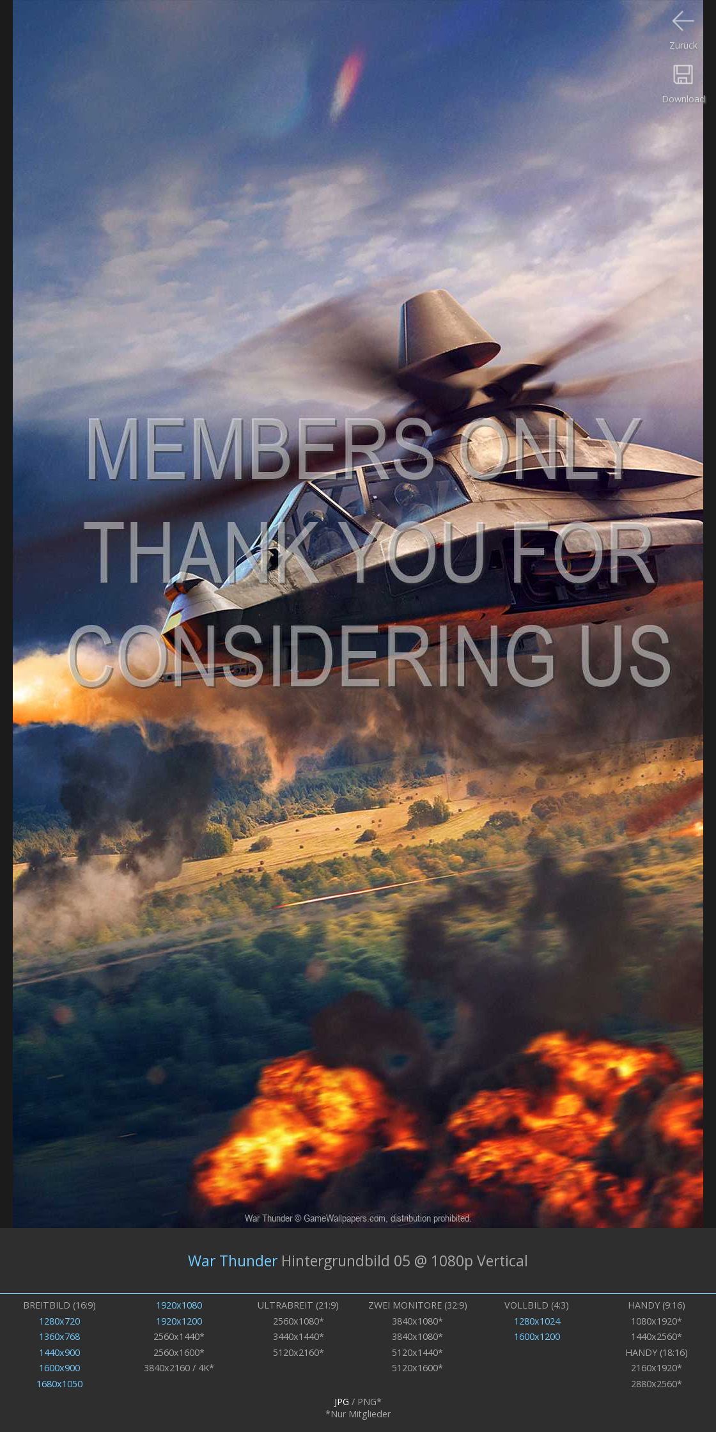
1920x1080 (179, 1305)
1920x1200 (179, 1321)
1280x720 (59, 1321)
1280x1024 (537, 1321)
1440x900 (59, 1352)
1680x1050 (59, 1384)
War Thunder (232, 1260)
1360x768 (59, 1336)
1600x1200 (537, 1336)
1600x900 (59, 1368)
